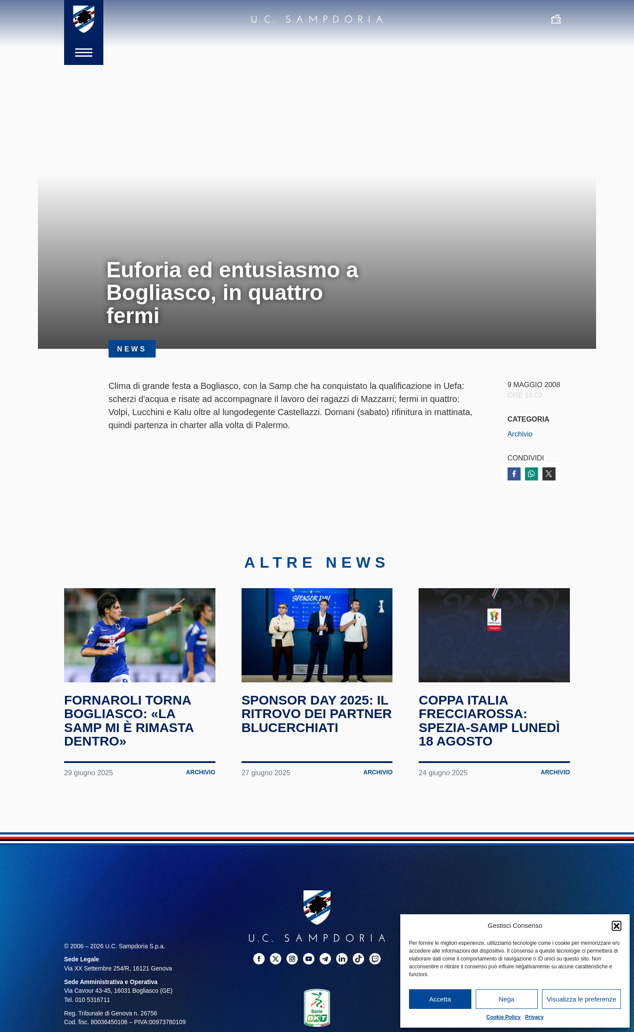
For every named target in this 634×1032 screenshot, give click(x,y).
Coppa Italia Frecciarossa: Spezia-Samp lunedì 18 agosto (489, 721)
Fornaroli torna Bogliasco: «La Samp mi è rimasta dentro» (129, 721)
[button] (616, 925)
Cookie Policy (503, 1017)
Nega (507, 999)
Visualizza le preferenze (581, 999)
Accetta (440, 999)
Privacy (534, 1017)
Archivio (520, 434)
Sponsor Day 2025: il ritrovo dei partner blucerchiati (317, 714)
